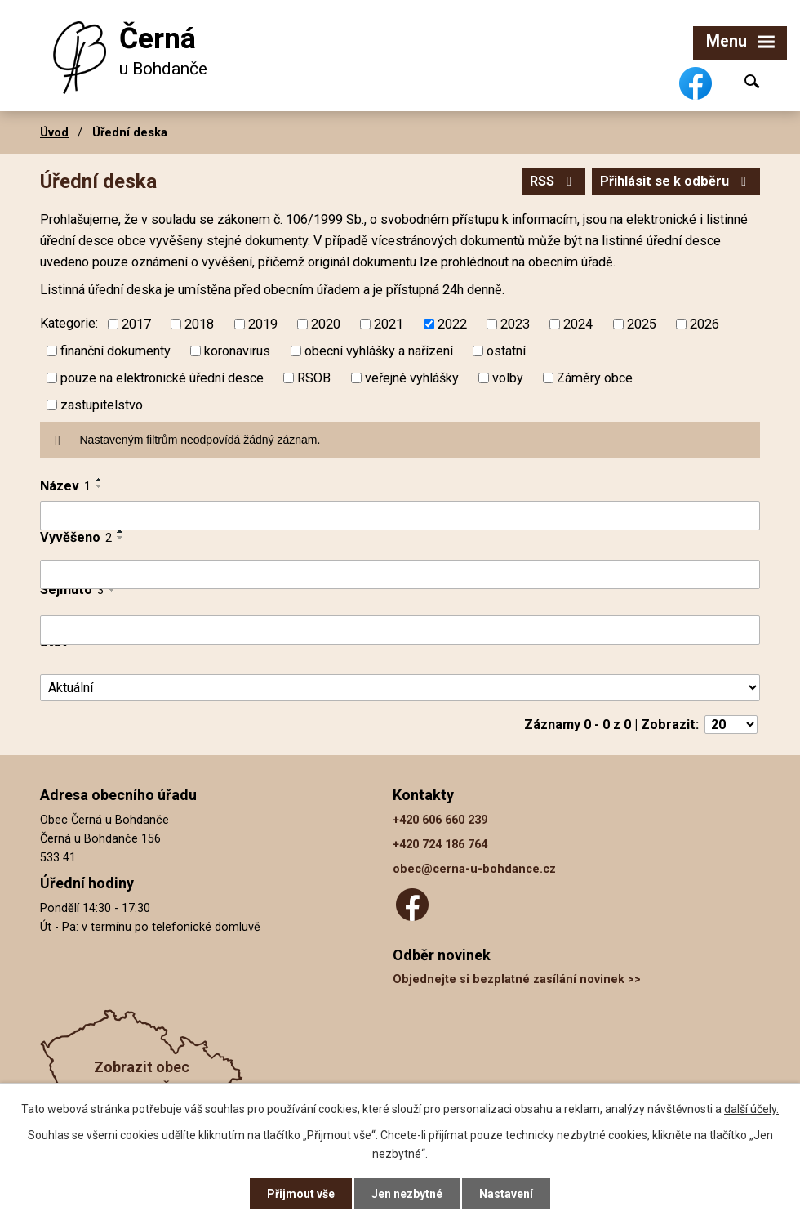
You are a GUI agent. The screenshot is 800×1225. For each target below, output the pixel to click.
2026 (704, 324)
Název (65, 486)
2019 (263, 324)
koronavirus (237, 351)
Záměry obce (595, 378)
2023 (515, 324)
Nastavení (506, 1193)
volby (507, 378)
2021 (388, 324)
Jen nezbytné (406, 1193)
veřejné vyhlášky (412, 378)
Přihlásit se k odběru (676, 181)
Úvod (54, 132)
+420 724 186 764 (440, 845)
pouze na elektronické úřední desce (162, 378)
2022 (452, 324)
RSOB (314, 378)
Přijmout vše (301, 1193)
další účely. (751, 1108)
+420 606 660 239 (440, 820)
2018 (199, 324)
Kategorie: (69, 323)
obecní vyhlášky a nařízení (378, 351)
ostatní (506, 351)
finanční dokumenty (115, 351)
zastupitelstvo (101, 405)
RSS (553, 181)
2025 (641, 324)
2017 (136, 324)
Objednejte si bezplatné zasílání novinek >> (517, 979)
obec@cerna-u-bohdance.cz (474, 869)
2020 (325, 324)
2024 (578, 324)
